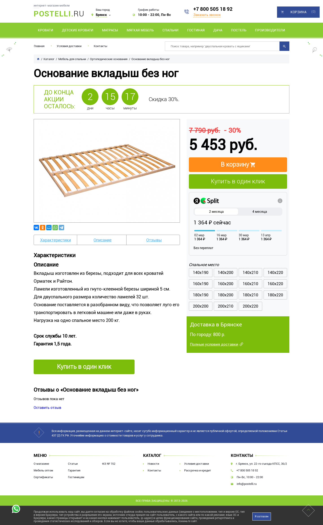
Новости (153, 463)
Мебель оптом (43, 470)
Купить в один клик (238, 181)
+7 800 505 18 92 (213, 9)
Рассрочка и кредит (197, 470)
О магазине (41, 463)
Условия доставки (69, 46)
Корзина (298, 12)
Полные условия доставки (214, 345)
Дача (217, 30)
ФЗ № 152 (108, 463)
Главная (39, 46)
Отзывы (154, 240)
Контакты (100, 46)
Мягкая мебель (140, 30)
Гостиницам (76, 477)
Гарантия (74, 470)
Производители (270, 30)
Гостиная (196, 30)
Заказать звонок (207, 15)
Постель (238, 30)
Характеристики (55, 240)
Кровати (45, 30)
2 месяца (216, 211)
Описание (102, 240)
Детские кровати (77, 30)
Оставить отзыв (47, 408)
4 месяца (259, 211)
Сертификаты (43, 477)
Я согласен (261, 516)
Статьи (73, 463)
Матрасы (110, 30)
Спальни (170, 30)
